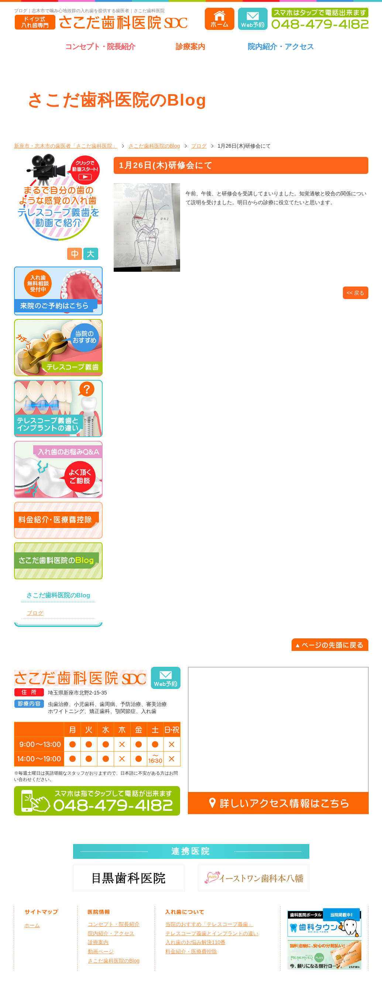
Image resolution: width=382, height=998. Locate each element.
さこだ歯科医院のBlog (154, 146)
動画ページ (101, 951)
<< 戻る (355, 293)
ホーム (32, 925)
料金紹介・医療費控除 (191, 951)
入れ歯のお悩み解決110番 (195, 942)
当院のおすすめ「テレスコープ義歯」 (209, 924)
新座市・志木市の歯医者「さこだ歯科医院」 (65, 146)
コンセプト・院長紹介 (100, 46)
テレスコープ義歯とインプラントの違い (211, 933)
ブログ (199, 146)
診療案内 (190, 46)
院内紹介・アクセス (281, 46)
